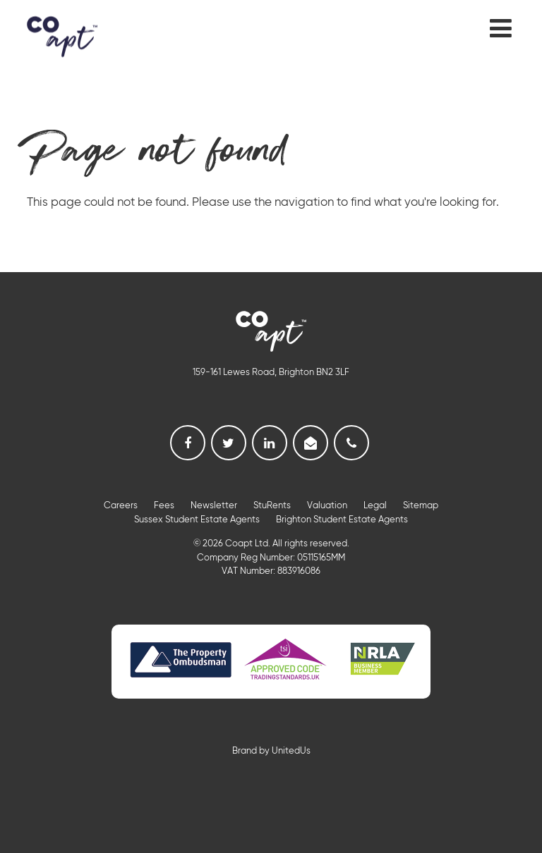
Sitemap (420, 505)
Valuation (327, 505)
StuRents (272, 505)
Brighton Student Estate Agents (342, 519)
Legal (375, 505)
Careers (121, 505)
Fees (164, 505)
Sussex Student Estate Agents (197, 519)
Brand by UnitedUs (271, 751)
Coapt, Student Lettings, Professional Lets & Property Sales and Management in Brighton (62, 36)
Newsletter (214, 505)
